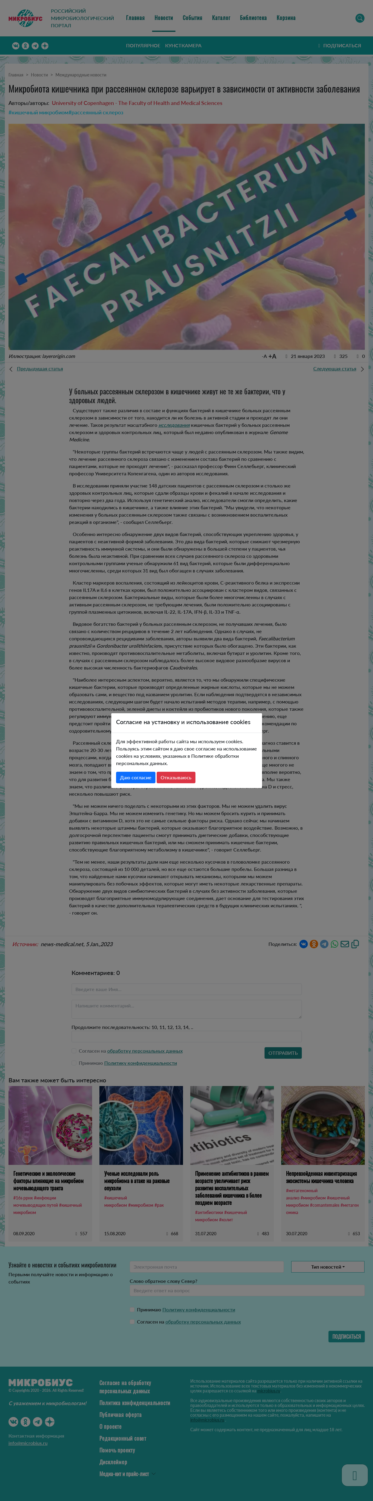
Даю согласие (136, 777)
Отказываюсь (176, 777)
